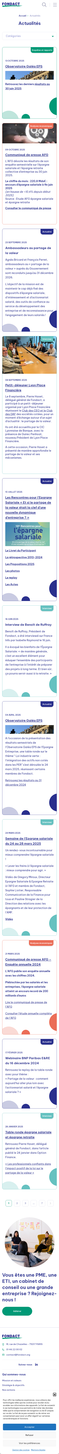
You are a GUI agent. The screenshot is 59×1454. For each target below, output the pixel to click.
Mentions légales (38, 1450)
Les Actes (11, 584)
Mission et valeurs (11, 1380)
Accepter (29, 1427)
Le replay (11, 577)
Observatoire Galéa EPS (23, 66)
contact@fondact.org (16, 1354)
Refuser (29, 1435)
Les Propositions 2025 (19, 564)
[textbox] (29, 36)
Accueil (22, 15)
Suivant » (50, 1203)
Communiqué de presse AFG (26, 155)
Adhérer (17, 1311)
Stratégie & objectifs (13, 1385)
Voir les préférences (29, 1443)
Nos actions (8, 1389)
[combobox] (29, 36)
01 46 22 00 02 (12, 1349)
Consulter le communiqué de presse (28, 208)
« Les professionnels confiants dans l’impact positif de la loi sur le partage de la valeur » (28, 1168)
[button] (54, 1394)
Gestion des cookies (21, 1450)
